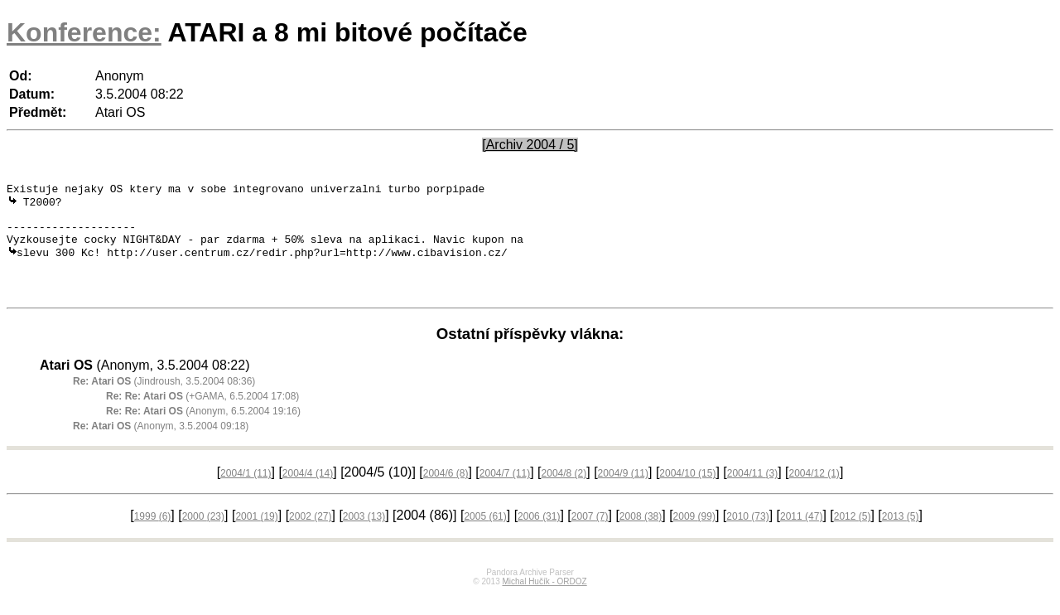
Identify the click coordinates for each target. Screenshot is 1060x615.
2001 (256, 537)
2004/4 (307, 494)
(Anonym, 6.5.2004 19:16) (203, 432)
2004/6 (446, 494)
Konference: (84, 32)
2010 (747, 537)
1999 (152, 537)
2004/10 (687, 494)
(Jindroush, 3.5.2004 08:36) (164, 402)
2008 (640, 537)
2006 (539, 537)
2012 (852, 537)
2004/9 (623, 494)
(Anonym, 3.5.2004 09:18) (160, 447)
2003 (364, 537)
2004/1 (245, 494)
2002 (310, 537)
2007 (590, 537)
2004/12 (813, 494)
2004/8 (564, 494)
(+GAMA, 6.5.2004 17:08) (202, 417)
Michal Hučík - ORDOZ (544, 602)
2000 (203, 537)
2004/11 (752, 494)
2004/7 (504, 494)
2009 (694, 537)
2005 (485, 537)
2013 (900, 537)
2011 (801, 537)
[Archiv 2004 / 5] (530, 145)
